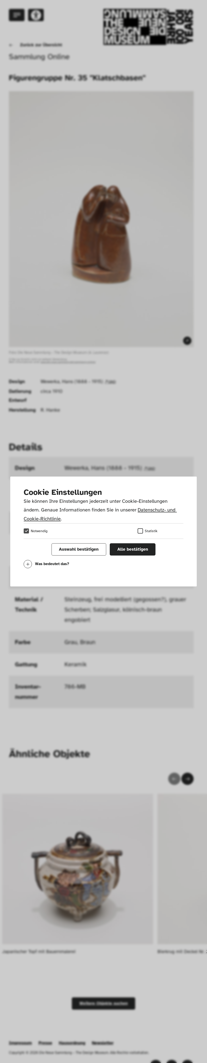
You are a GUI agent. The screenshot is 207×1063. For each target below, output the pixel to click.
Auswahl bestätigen (79, 549)
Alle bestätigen (132, 549)
